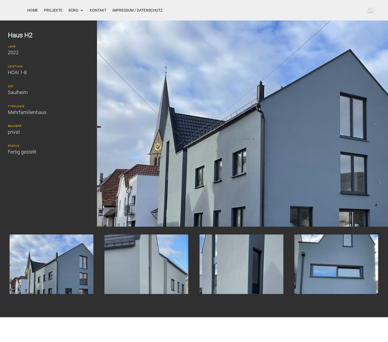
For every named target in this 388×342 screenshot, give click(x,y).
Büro (73, 10)
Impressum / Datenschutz (137, 10)
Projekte (53, 10)
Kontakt (98, 10)
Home (32, 10)
